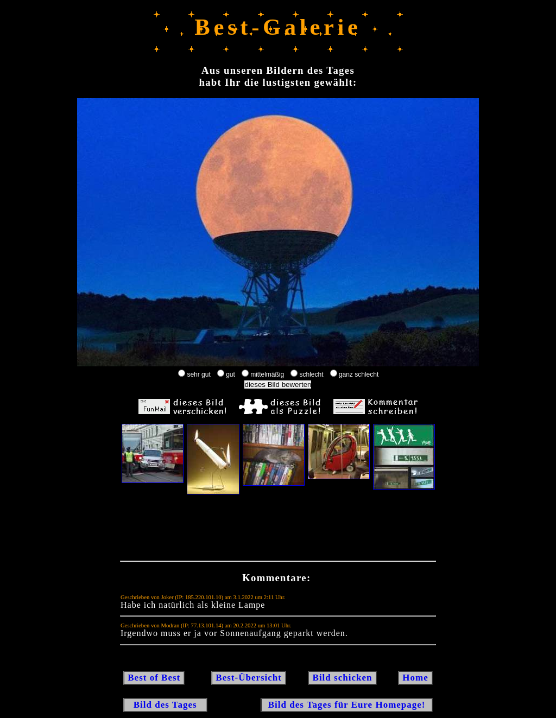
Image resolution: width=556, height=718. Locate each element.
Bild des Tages (165, 705)
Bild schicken (342, 677)
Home (415, 677)
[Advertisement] (278, 530)
